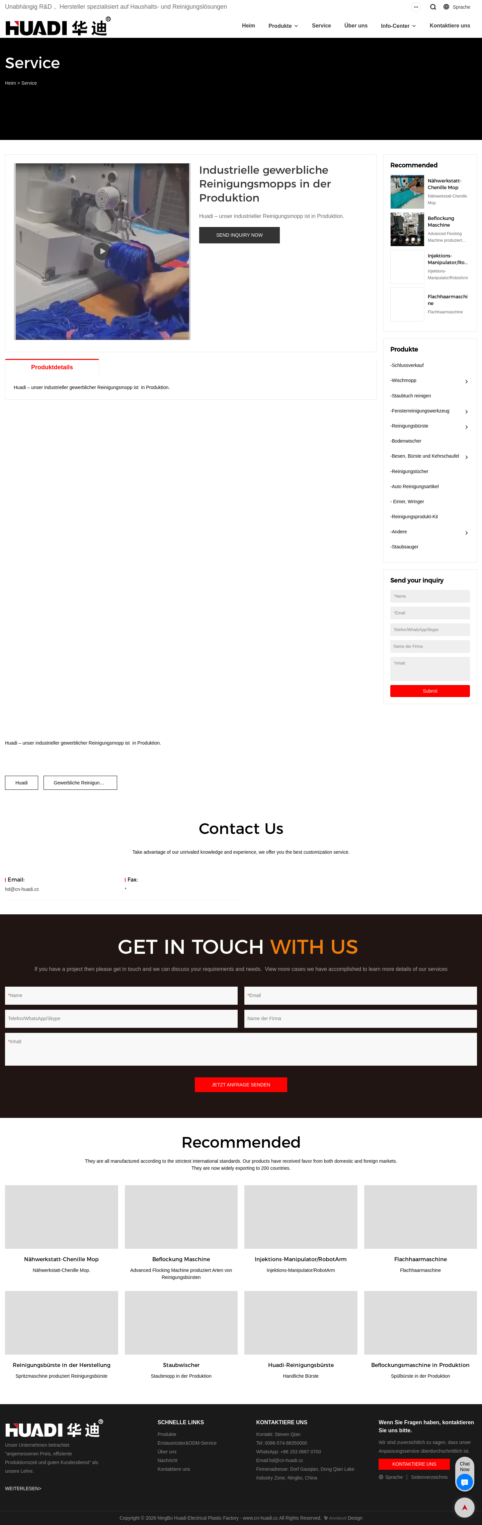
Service (321, 25)
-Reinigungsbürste (409, 426)
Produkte (280, 26)
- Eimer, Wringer (407, 501)
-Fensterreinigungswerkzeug (420, 410)
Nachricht (167, 1460)
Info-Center (395, 26)
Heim (248, 25)
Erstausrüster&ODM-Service (187, 1443)
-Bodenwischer (405, 441)
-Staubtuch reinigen (410, 395)
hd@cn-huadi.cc (22, 889)
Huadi (21, 782)
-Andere (398, 531)
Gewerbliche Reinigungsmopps (85, 782)
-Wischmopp (403, 380)
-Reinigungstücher (409, 471)
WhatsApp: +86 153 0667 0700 (288, 1451)
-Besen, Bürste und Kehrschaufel (424, 456)
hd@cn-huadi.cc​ (286, 1460)
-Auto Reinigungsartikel (414, 486)
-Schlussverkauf (407, 365)
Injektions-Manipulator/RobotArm (448, 262)
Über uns (356, 25)
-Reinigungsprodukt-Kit (414, 516)
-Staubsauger (404, 546)
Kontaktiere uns (450, 25)
